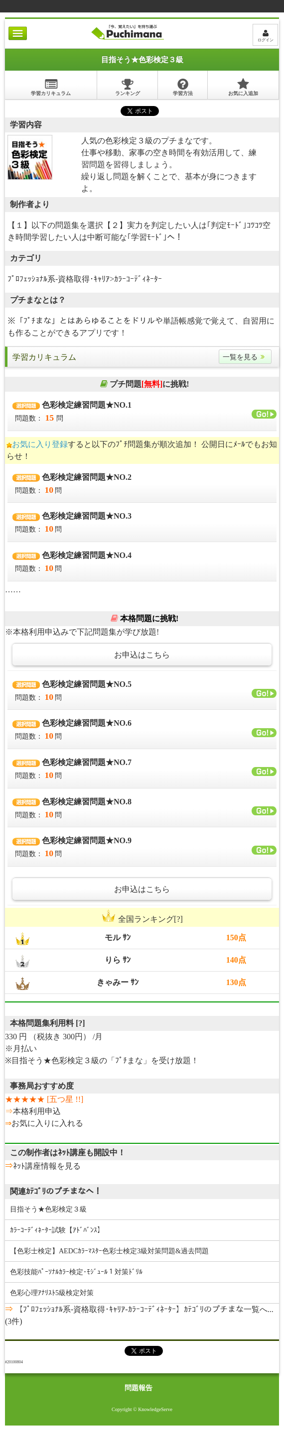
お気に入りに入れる (47, 1123)
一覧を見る (245, 357)
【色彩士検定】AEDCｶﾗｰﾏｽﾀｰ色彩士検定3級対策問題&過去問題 (109, 1251)
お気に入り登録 (40, 444)
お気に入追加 (243, 87)
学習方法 (183, 87)
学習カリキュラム (51, 87)
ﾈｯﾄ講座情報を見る (47, 1166)
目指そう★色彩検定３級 (48, 1209)
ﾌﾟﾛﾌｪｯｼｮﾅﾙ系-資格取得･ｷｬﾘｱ (58, 279)
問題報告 (138, 1388)
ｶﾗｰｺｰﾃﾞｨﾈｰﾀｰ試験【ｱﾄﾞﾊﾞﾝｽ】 (57, 1230)
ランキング (127, 87)
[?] (80, 1023)
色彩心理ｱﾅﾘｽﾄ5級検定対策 (52, 1293)
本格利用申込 (37, 1111)
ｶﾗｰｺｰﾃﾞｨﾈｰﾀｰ (138, 279)
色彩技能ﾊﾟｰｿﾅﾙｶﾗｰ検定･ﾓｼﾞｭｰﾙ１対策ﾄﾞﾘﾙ (76, 1272)
